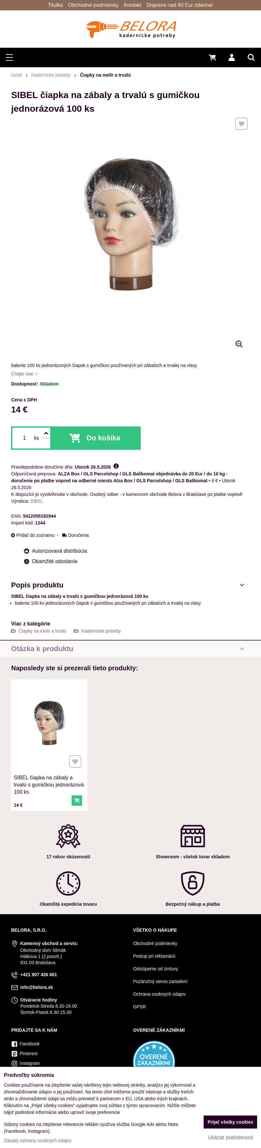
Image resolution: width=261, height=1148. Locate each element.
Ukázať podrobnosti (230, 1137)
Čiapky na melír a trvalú (42, 631)
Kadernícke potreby (101, 631)
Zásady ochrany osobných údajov (38, 1140)
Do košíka (103, 438)
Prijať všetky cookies (230, 1122)
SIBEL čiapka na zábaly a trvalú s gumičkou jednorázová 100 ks (49, 775)
